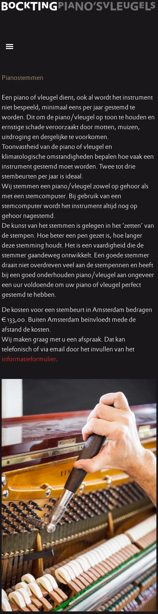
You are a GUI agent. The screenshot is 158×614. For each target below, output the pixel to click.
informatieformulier (29, 359)
